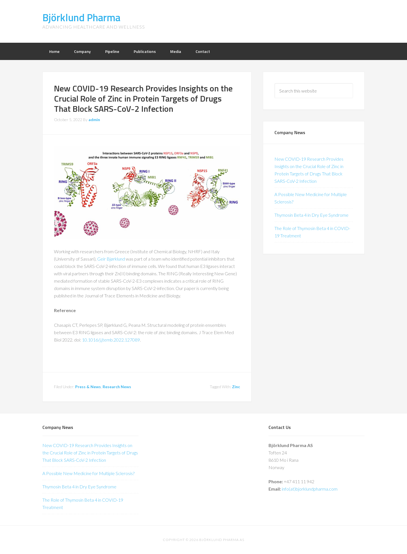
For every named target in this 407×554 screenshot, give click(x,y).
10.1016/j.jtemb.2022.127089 (111, 339)
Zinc (236, 386)
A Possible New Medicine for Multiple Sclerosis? (88, 473)
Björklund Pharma (81, 17)
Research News (117, 386)
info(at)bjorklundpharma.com (309, 488)
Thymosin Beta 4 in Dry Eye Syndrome (311, 215)
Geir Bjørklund (111, 258)
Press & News (88, 386)
